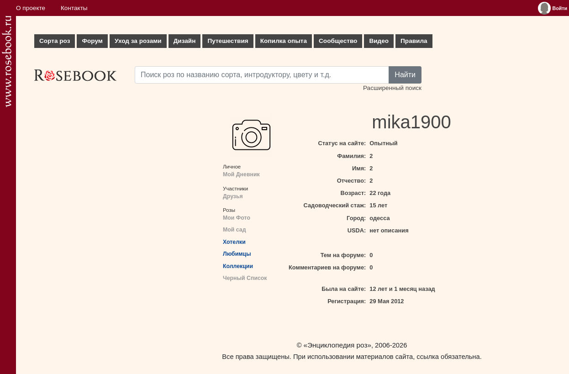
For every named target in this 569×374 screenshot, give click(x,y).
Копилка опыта (283, 40)
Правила (413, 40)
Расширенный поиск (392, 87)
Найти (405, 75)
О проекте (30, 8)
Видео (379, 40)
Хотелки (234, 242)
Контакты (74, 8)
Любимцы (237, 254)
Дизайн (185, 40)
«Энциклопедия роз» (337, 345)
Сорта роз (54, 40)
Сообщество (338, 40)
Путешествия (227, 40)
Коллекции (238, 266)
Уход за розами (138, 40)
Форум (92, 40)
